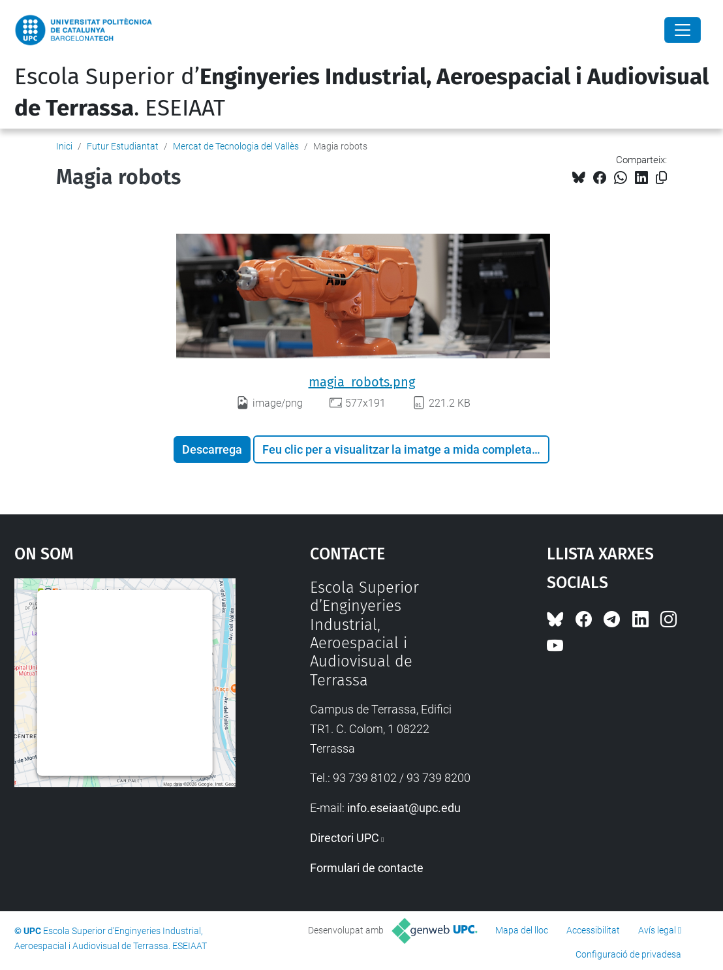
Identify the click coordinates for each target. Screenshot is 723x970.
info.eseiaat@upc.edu (404, 808)
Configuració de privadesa (628, 954)
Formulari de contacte (366, 868)
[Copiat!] (661, 177)
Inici (64, 146)
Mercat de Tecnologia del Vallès (236, 146)
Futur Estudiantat (123, 146)
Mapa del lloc (521, 930)
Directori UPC (344, 838)
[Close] (682, 30)
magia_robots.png (362, 382)
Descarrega (212, 449)
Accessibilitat (593, 930)
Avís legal (657, 930)
